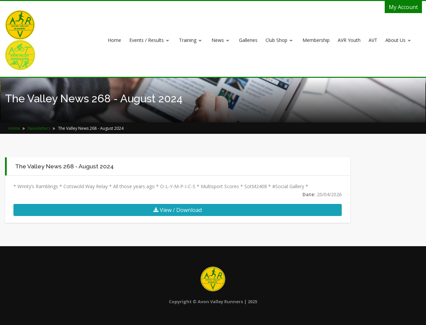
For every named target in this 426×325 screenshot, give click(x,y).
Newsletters (39, 128)
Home (114, 40)
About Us (395, 40)
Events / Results (146, 40)
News (217, 40)
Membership (316, 40)
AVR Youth (349, 40)
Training (187, 40)
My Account (403, 7)
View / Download (177, 210)
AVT (373, 40)
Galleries (248, 40)
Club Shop (276, 40)
